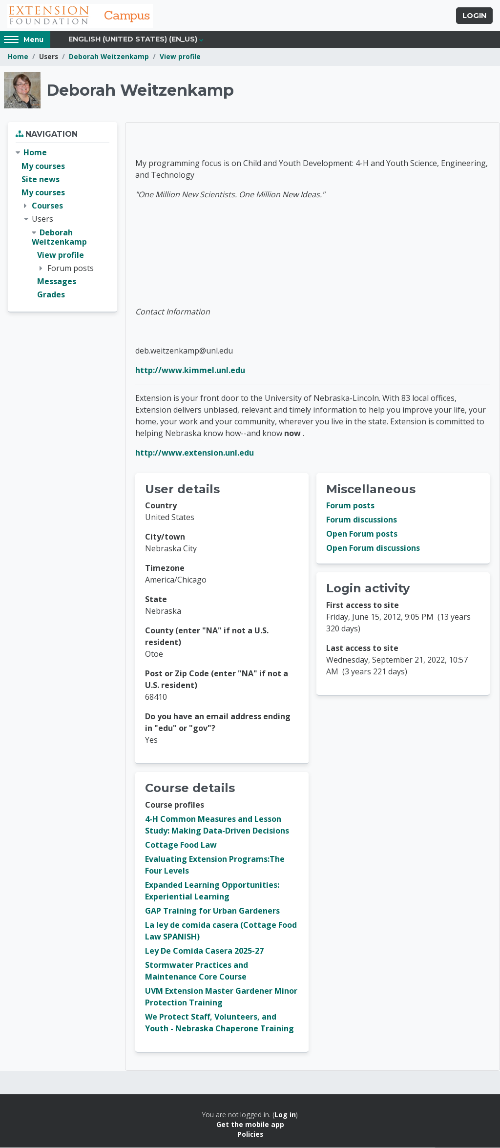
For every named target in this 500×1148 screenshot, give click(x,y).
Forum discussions (361, 520)
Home (18, 57)
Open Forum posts (361, 534)
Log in (285, 1115)
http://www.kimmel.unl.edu (190, 370)
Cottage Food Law (181, 845)
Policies (250, 1135)
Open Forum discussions (373, 548)
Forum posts (350, 506)
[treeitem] (62, 224)
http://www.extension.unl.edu (194, 453)
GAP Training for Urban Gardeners (212, 911)
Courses (47, 206)
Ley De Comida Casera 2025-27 (204, 951)
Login (474, 16)
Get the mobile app (250, 1124)
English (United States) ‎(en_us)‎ (132, 40)
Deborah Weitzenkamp (109, 57)
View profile (180, 57)
